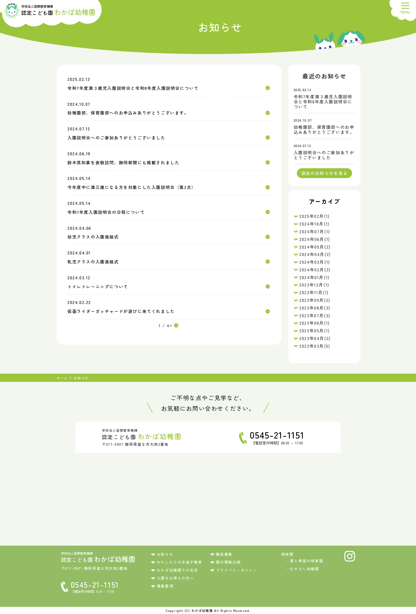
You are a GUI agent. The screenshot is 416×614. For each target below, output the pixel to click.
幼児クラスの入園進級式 (93, 236)
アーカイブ (324, 201)
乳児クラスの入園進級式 (93, 261)
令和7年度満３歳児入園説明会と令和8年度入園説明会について (132, 88)
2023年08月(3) (314, 307)
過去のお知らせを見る (324, 173)
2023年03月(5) (314, 346)
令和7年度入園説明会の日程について (106, 212)
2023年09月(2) (314, 300)
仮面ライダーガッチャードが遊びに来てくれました (121, 311)
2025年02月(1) (314, 216)
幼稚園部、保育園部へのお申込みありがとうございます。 (128, 112)
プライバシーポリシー (236, 570)
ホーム (62, 378)
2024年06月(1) (314, 239)
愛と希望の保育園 (306, 560)
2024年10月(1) (314, 223)
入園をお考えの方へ (175, 578)
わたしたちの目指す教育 (179, 562)
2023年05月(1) (314, 330)
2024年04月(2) (315, 254)
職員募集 (224, 554)
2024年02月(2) (315, 269)
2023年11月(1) (314, 292)
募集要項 (165, 586)
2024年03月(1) (314, 262)
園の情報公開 (228, 562)
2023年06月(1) (314, 323)
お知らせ (165, 554)
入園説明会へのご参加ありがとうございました (116, 137)
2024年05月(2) (315, 247)
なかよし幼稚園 (304, 568)
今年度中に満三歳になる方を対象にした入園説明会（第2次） (131, 187)
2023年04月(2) (315, 338)
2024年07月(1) (314, 231)
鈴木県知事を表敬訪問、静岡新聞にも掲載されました (123, 162)
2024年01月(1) (314, 277)
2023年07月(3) (314, 315)
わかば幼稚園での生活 (177, 570)
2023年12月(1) (314, 284)
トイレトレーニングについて (97, 286)
